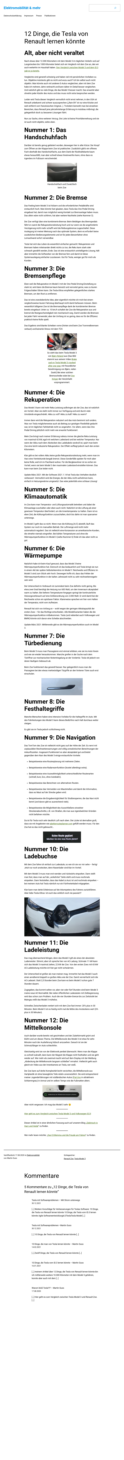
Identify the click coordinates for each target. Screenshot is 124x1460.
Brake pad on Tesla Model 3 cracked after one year (62, 362)
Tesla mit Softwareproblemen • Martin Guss (51, 1225)
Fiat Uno (77, 1077)
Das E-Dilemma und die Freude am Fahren (67, 1135)
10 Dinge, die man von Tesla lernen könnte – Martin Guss (58, 1244)
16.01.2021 (36, 1266)
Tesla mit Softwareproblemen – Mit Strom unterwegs (56, 1200)
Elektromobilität (33, 1155)
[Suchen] (115, 8)
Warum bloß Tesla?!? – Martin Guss (48, 1288)
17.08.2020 (36, 1291)
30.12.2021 (36, 1203)
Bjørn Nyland (57, 356)
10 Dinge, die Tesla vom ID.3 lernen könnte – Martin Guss (58, 1263)
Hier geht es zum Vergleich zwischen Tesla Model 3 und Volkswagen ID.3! (57, 1114)
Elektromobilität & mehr (22, 8)
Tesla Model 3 (80, 1159)
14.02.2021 (36, 1247)
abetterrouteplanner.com (61, 824)
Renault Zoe (69, 1159)
